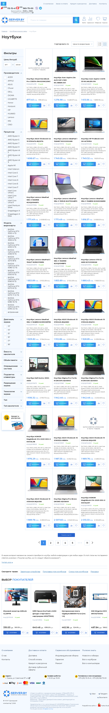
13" (9, 326)
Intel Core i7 (13, 187)
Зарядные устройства (30, 572)
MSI (9, 121)
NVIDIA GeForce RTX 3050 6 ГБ (13, 238)
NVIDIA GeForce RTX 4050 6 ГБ (13, 245)
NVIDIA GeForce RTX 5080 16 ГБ (13, 300)
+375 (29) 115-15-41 (84, 678)
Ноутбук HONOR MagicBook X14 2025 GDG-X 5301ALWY (93, 500)
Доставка (93, 4)
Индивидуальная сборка (66, 656)
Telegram (102, 694)
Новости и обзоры (90, 656)
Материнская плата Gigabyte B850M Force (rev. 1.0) (74, 613)
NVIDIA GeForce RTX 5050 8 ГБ (13, 273)
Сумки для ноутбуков (78, 572)
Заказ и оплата (62, 4)
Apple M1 (12, 166)
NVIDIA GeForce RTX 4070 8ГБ (13, 259)
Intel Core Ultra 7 (12, 197)
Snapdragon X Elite (14, 215)
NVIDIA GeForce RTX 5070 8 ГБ (13, 286)
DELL (10, 92)
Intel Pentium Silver (14, 206)
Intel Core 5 (13, 173)
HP (9, 110)
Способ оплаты (35, 660)
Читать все (7, 562)
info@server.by (48, 709)
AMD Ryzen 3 (13, 136)
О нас (4, 656)
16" (9, 337)
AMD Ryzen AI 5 (14, 151)
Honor (10, 103)
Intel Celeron (13, 169)
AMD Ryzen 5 (13, 140)
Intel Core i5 (13, 184)
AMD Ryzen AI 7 (14, 156)
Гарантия (59, 660)
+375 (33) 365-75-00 (99, 678)
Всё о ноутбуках (89, 660)
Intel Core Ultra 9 (12, 202)
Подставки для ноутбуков (54, 572)
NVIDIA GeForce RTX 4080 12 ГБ (13, 266)
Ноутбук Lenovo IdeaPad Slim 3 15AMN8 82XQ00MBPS (65, 260)
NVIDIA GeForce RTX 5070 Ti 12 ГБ (13, 293)
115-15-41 (11, 8)
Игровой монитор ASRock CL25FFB (15, 612)
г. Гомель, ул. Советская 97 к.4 (22, 12)
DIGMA (11, 95)
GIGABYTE (12, 99)
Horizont (11, 106)
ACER (10, 77)
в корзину (13, 632)
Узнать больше (16, 421)
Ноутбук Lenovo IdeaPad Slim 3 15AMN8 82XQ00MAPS (38, 199)
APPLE (11, 81)
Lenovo (11, 117)
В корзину (34, 105)
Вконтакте (102, 697)
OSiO (10, 125)
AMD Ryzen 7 (13, 143)
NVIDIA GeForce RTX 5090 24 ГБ (13, 307)
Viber (93, 694)
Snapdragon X (14, 211)
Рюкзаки (95, 572)
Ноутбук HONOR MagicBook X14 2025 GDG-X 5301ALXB (39, 439)
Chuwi (10, 88)
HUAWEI (11, 114)
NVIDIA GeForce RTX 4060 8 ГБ (13, 252)
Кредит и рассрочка (78, 4)
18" (9, 344)
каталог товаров (3, 4)
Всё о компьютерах (91, 663)
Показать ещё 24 (66, 535)
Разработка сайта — (89, 705)
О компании (48, 4)
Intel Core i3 (13, 180)
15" (9, 334)
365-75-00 (28, 8)
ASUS (10, 85)
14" (9, 330)
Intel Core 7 (13, 176)
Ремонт (58, 663)
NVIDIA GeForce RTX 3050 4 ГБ (13, 231)
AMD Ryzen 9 (13, 147)
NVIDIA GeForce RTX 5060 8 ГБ (13, 279)
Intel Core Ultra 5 (12, 192)
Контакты (103, 4)
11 (87, 543)
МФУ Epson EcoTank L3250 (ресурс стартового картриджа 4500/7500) (44, 613)
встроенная (13, 312)
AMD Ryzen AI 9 (14, 161)
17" (9, 341)
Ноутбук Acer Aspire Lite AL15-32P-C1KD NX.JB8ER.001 (65, 80)
